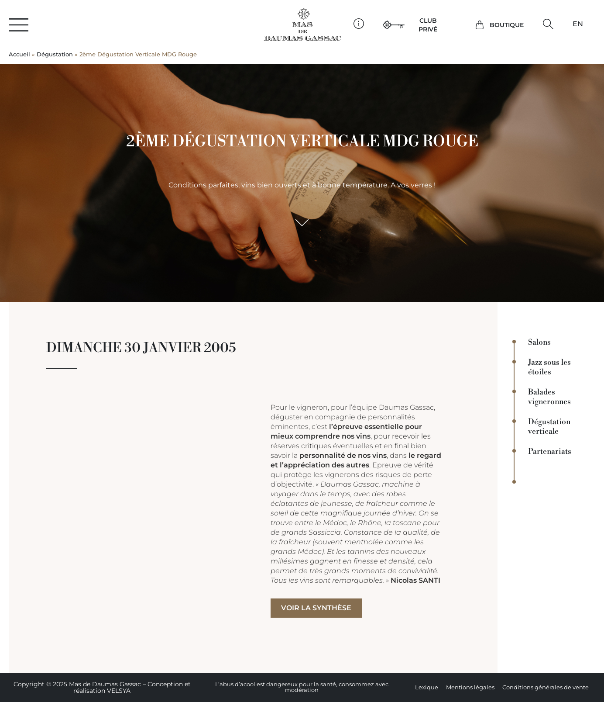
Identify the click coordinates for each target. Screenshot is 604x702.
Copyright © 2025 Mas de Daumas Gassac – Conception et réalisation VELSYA (102, 687)
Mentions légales (470, 687)
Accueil (19, 54)
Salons (539, 342)
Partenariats (549, 451)
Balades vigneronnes (549, 397)
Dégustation (55, 54)
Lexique (426, 687)
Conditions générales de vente (545, 687)
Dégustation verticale (549, 426)
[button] (548, 24)
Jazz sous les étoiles (549, 367)
